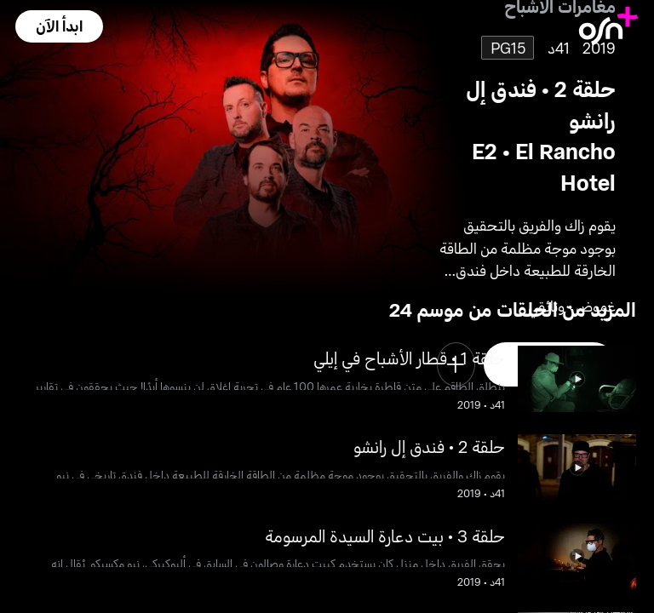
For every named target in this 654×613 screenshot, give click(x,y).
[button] (58, 26)
